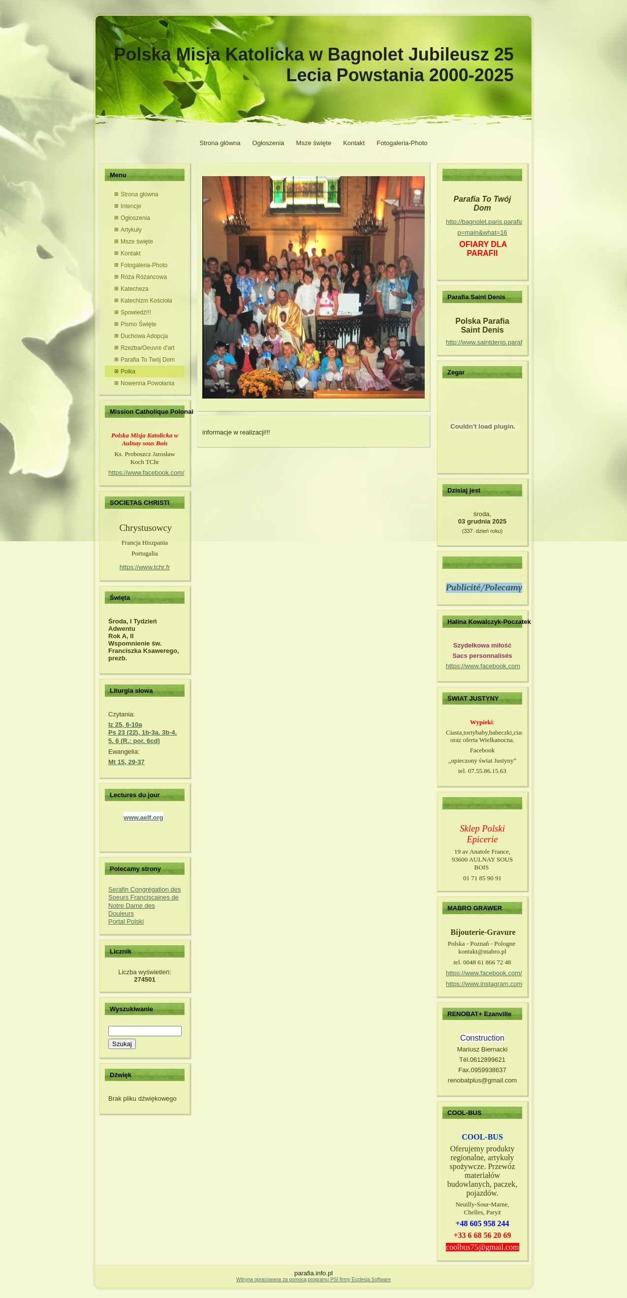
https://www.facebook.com (483, 666)
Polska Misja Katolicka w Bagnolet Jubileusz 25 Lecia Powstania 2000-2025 (314, 64)
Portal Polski (126, 921)
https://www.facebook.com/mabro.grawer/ (504, 973)
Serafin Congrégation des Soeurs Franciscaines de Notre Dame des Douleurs (144, 901)
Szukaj (122, 1044)
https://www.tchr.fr (145, 567)
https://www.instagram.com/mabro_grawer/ (506, 984)
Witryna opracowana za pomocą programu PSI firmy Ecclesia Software (313, 1279)
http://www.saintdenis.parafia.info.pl (496, 342)
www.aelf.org (143, 817)
